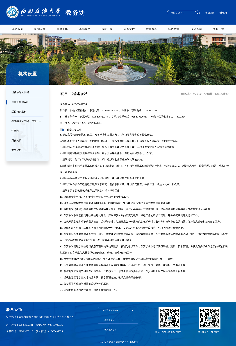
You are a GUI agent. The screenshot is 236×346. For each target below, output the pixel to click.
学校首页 (209, 12)
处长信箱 (223, 12)
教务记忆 (16, 150)
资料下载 (218, 29)
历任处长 (16, 140)
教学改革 (151, 29)
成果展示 (196, 29)
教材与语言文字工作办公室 (26, 121)
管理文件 (129, 29)
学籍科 (15, 130)
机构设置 (39, 29)
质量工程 (106, 29)
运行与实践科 (18, 111)
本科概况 (84, 29)
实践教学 (173, 29)
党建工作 (62, 29)
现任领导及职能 (20, 92)
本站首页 (17, 29)
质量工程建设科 (20, 102)
